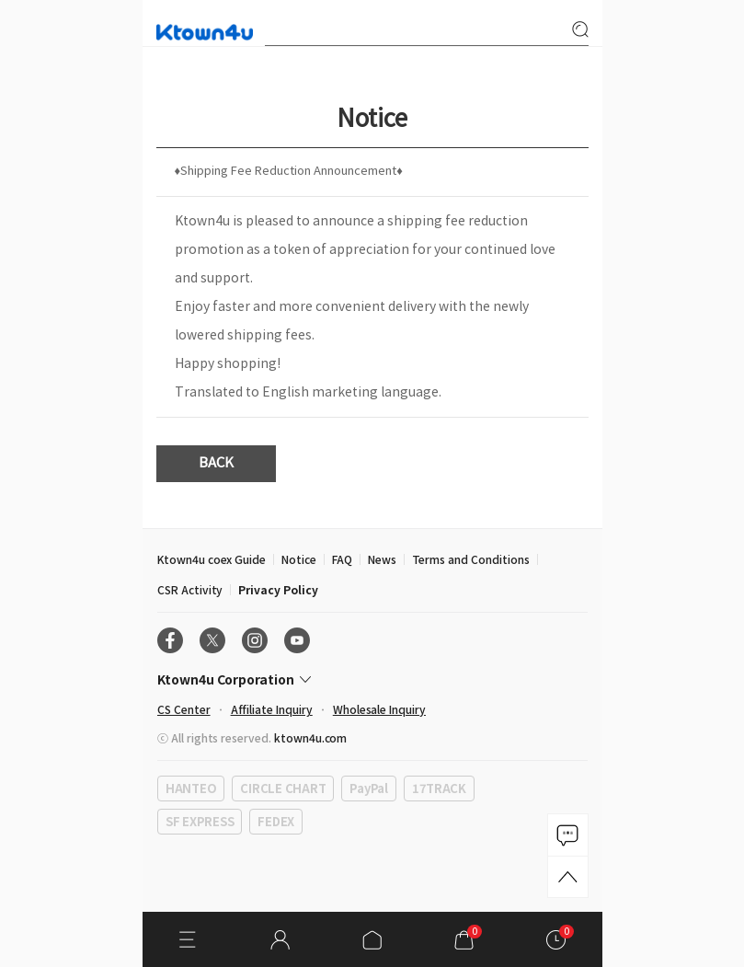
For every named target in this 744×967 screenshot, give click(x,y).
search (580, 29)
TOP (568, 877)
